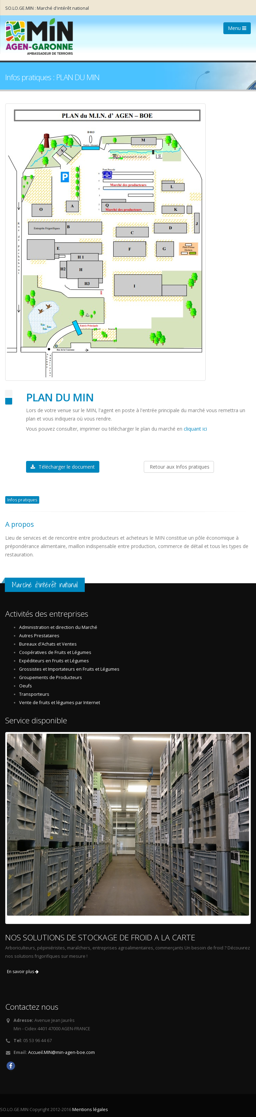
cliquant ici (195, 428)
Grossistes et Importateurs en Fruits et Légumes (69, 669)
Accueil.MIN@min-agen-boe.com (61, 1052)
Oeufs (25, 686)
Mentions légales (90, 1109)
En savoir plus (23, 972)
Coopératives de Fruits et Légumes (55, 652)
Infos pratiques (22, 500)
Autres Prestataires (39, 636)
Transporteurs (34, 694)
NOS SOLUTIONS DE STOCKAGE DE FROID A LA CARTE (100, 937)
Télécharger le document (63, 466)
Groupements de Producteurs (50, 677)
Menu (237, 28)
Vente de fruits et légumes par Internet (59, 703)
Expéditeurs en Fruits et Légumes (54, 661)
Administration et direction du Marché (58, 627)
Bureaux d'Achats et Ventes (48, 644)
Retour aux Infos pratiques (178, 466)
